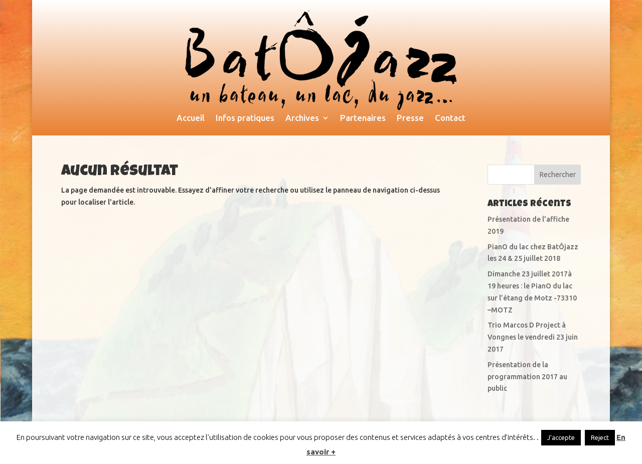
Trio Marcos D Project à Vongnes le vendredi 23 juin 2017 (533, 337)
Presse (410, 118)
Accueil (191, 118)
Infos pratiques (245, 118)
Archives (302, 118)
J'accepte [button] (561, 437)
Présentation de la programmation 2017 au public (527, 377)
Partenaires (363, 118)
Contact (450, 118)
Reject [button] (600, 437)
